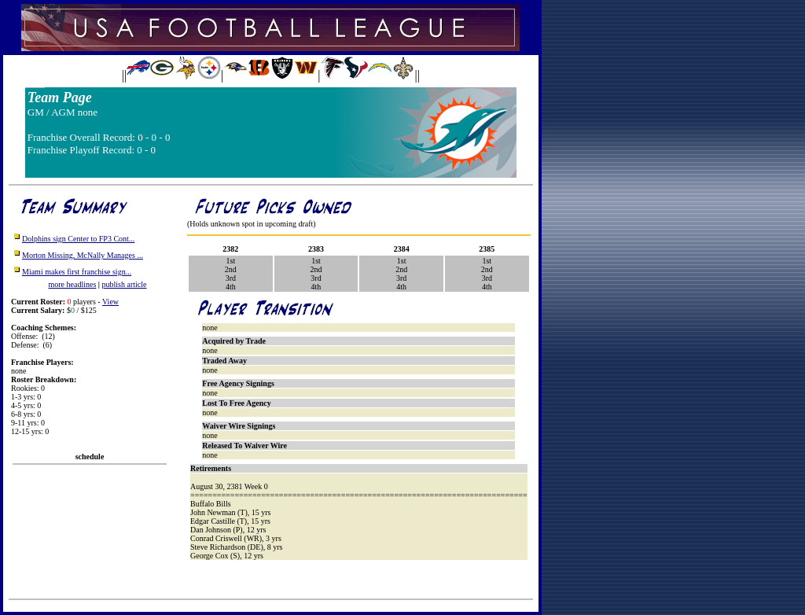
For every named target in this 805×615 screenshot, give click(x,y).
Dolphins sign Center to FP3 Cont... (78, 238)
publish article (124, 284)
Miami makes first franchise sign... (76, 271)
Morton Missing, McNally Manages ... (82, 255)
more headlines (73, 284)
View (110, 301)
